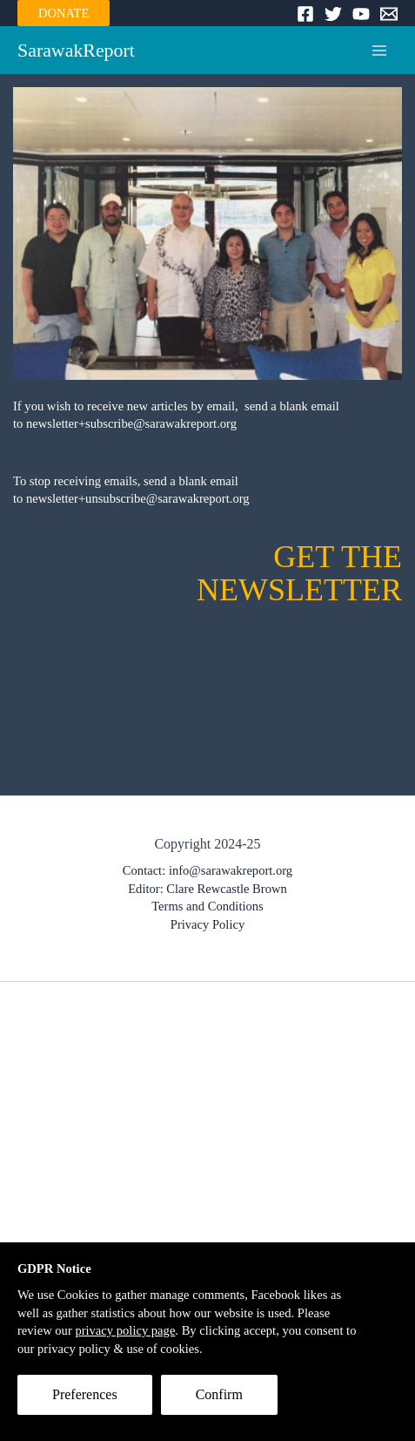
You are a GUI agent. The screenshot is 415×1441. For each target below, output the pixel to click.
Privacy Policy (207, 924)
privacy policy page (125, 1330)
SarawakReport (76, 50)
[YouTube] (361, 14)
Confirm (219, 1394)
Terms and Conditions (207, 906)
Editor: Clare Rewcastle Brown (207, 889)
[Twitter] (333, 14)
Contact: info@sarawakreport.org (207, 870)
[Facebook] (305, 14)
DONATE (63, 13)
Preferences (84, 1394)
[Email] (389, 14)
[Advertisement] (207, 1207)
